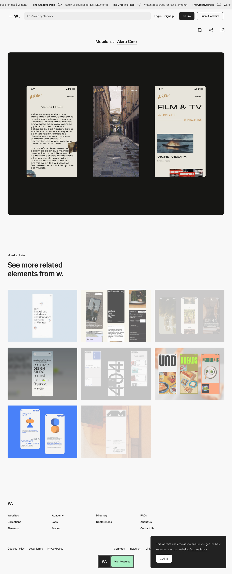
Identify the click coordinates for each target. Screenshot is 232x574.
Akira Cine (127, 41)
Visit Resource (122, 561)
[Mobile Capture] (42, 432)
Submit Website (210, 16)
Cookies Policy (16, 548)
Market (56, 528)
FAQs (143, 515)
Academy (58, 515)
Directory (101, 515)
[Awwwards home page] (104, 561)
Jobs (55, 521)
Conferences (104, 521)
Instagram (135, 548)
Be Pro (187, 16)
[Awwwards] (17, 16)
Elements (13, 528)
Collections (14, 521)
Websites (13, 515)
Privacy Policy (55, 548)
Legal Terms (36, 548)
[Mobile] (42, 316)
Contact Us (147, 528)
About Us (146, 521)
